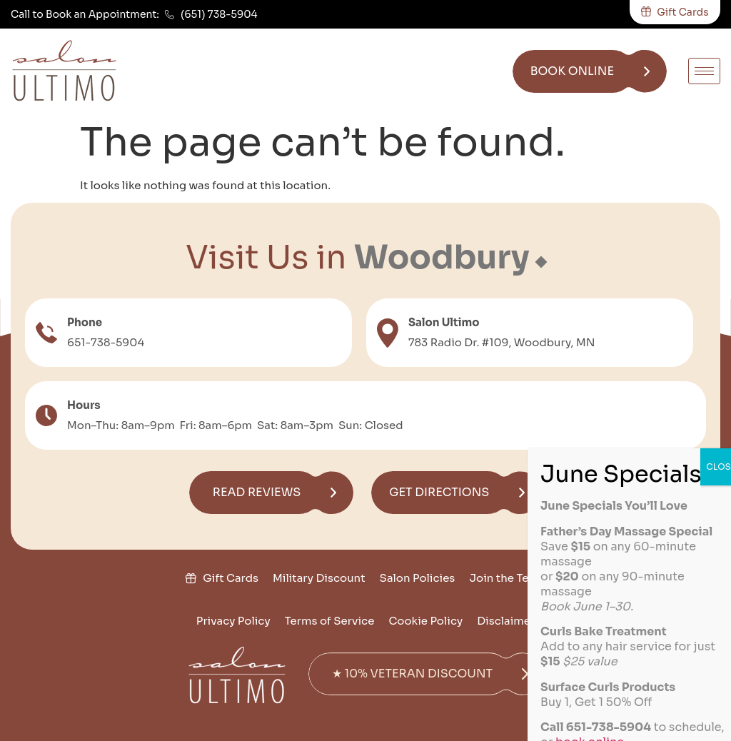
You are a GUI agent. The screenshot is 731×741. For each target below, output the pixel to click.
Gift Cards (230, 578)
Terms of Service (330, 620)
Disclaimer (506, 620)
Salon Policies (417, 578)
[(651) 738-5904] (169, 14)
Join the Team (507, 578)
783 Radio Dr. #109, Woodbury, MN (501, 342)
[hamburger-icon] (704, 71)
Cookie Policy (425, 620)
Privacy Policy (233, 620)
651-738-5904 (105, 342)
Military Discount (319, 578)
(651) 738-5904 (219, 14)
